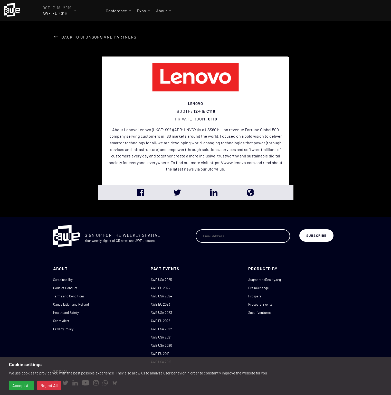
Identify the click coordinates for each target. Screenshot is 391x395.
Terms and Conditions (68, 296)
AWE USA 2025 (161, 280)
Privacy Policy (63, 329)
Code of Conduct (65, 288)
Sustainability (63, 280)
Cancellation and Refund (71, 304)
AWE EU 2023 (160, 304)
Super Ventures (259, 313)
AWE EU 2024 (160, 288)
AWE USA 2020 (161, 345)
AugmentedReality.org (264, 280)
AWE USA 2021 (161, 337)
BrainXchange (258, 288)
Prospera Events (260, 304)
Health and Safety (66, 313)
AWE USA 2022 (161, 329)
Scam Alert (61, 321)
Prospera (255, 296)
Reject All (49, 385)
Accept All (21, 385)
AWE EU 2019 (160, 354)
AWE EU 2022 (160, 321)
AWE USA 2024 (161, 296)
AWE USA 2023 (161, 313)
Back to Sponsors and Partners (99, 36)
